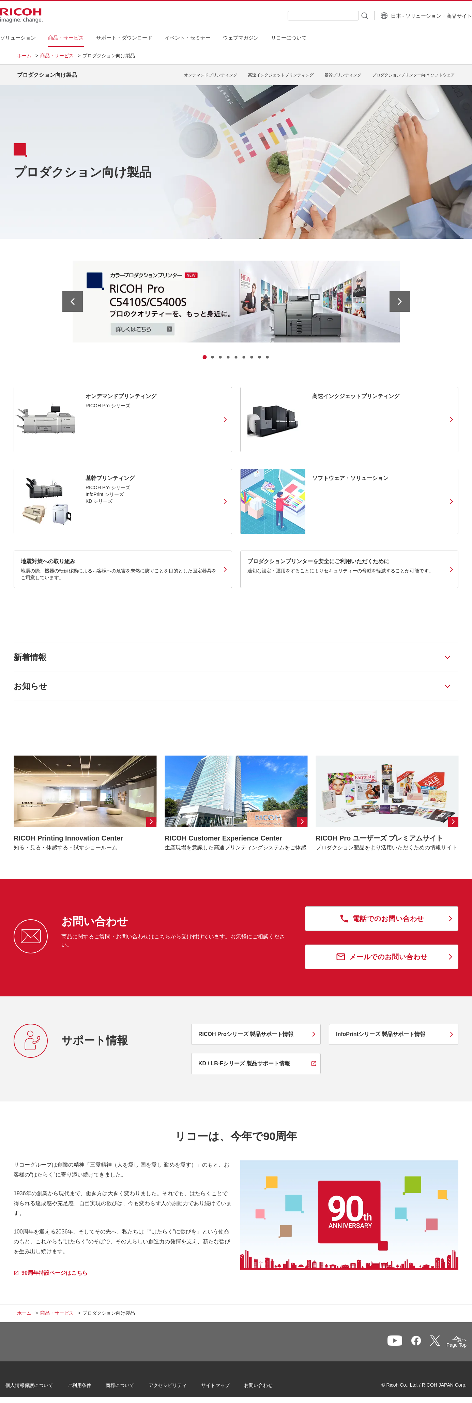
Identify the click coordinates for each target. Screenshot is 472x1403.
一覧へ (419, 1340)
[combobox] (306, 15)
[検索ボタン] (347, 15)
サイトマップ (227, 1382)
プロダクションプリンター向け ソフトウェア (413, 72)
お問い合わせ (270, 1382)
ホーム (24, 55)
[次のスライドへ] (400, 296)
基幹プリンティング (342, 72)
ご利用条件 (91, 1382)
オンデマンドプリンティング (210, 72)
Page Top (445, 1341)
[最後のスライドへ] (72, 296)
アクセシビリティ (179, 1382)
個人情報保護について (41, 1382)
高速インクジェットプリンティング (281, 72)
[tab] (205, 352)
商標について (131, 1382)
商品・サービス (57, 55)
